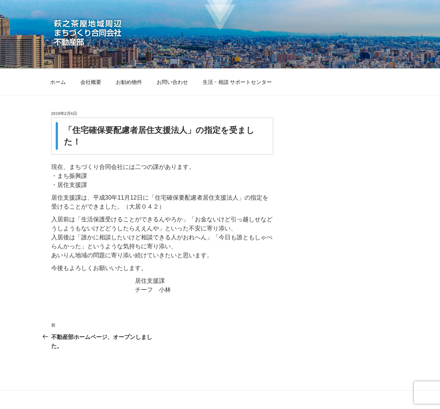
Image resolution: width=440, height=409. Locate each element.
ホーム (58, 82)
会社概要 (90, 82)
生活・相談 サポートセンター (237, 82)
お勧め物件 (129, 82)
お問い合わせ (172, 82)
